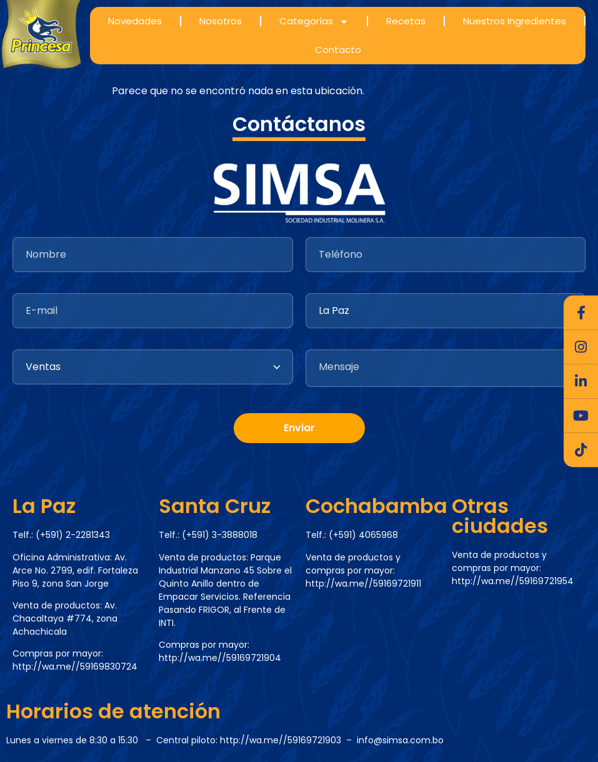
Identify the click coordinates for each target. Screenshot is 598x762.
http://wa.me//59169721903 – (288, 740)
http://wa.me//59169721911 (363, 583)
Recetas (406, 20)
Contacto (338, 49)
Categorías (314, 21)
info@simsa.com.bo (400, 740)
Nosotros (220, 20)
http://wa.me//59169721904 (220, 658)
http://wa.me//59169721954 (513, 581)
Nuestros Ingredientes (514, 20)
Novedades (135, 20)
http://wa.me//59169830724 (74, 666)
